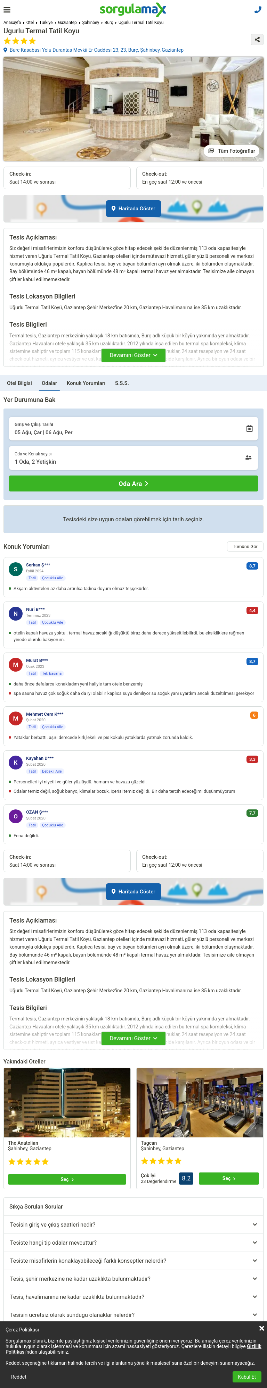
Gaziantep (67, 22)
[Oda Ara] (133, 483)
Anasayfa (12, 22)
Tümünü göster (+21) (177, 1312)
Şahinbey (90, 22)
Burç (109, 22)
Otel (30, 22)
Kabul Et (247, 1377)
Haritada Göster (133, 208)
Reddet (18, 1377)
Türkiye (45, 22)
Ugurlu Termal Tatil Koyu (141, 22)
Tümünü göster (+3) (47, 1233)
